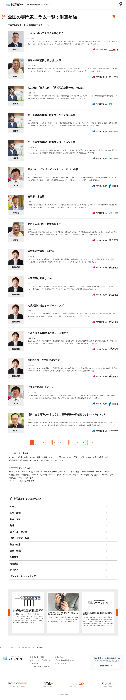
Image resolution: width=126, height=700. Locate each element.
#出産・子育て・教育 (75, 457)
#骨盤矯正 (26, 475)
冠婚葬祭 (14, 564)
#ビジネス (34, 460)
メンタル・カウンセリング (23, 576)
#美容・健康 (91, 457)
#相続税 (108, 472)
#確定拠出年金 (88, 472)
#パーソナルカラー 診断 (51, 472)
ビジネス (14, 570)
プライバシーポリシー (39, 666)
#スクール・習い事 (57, 457)
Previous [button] (9, 612)
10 (83, 442)
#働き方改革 (34, 472)
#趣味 (45, 457)
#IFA (17, 472)
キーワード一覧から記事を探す (21, 481)
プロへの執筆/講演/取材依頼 (64, 660)
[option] (28, 612)
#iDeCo (35, 475)
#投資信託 (95, 475)
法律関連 (14, 557)
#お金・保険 (35, 457)
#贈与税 (12, 478)
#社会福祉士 (14, 475)
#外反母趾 (85, 475)
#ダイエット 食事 (72, 472)
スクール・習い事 (18, 532)
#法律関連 (13, 460)
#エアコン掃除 (55, 475)
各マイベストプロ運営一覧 (41, 660)
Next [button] (117, 612)
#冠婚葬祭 (24, 460)
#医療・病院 (104, 457)
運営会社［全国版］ (39, 657)
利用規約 (35, 663)
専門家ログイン (60, 663)
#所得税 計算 (107, 475)
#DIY (11, 472)
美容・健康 (15, 544)
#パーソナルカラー (70, 475)
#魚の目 (99, 472)
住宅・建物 (15, 513)
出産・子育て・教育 (19, 538)
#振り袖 (43, 475)
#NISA (24, 472)
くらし (13, 506)
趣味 (12, 525)
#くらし (12, 457)
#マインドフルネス (25, 478)
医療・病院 (15, 551)
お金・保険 (15, 519)
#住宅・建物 (23, 457)
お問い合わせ (59, 657)
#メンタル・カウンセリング (52, 460)
